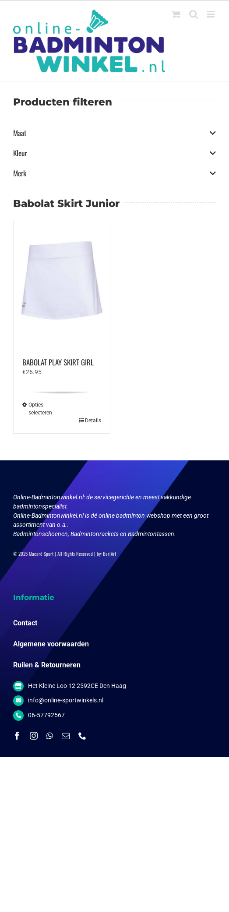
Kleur (114, 153)
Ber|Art (109, 553)
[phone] (82, 736)
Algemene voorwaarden (51, 644)
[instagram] (34, 736)
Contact (25, 623)
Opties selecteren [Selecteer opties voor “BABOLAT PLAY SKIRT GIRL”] (40, 409)
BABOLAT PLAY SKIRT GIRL (58, 362)
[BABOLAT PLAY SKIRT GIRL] (62, 284)
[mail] (66, 736)
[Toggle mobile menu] (211, 14)
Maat (114, 133)
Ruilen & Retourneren (47, 665)
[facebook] (17, 736)
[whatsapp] (49, 736)
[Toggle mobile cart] (176, 14)
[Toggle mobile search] (193, 14)
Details (93, 420)
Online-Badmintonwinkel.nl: (49, 497)
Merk (114, 173)
